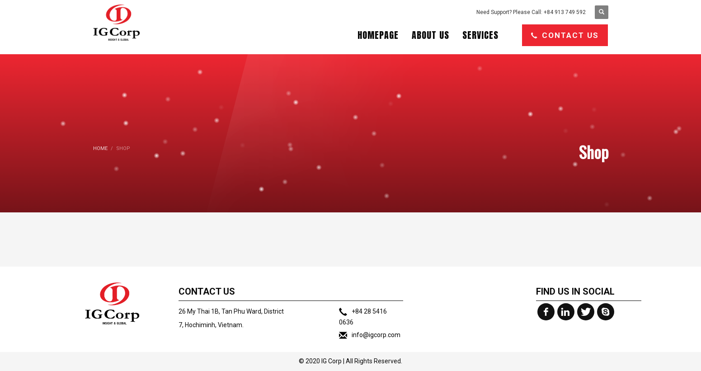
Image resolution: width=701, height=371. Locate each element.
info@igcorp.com (376, 334)
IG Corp (331, 361)
